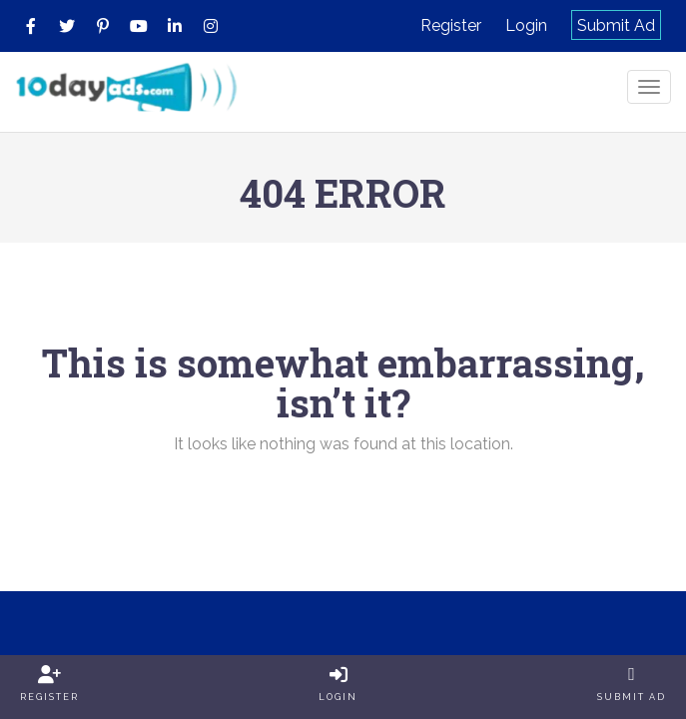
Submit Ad (616, 25)
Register (450, 25)
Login (526, 25)
